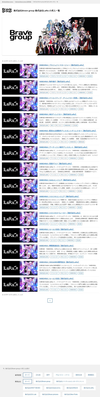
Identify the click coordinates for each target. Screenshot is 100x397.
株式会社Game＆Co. (53, 388)
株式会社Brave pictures (50, 394)
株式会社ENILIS (72, 388)
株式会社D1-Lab (30, 394)
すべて (27, 375)
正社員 (38, 375)
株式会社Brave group (7, 1)
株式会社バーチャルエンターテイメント (70, 381)
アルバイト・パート (63, 375)
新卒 (48, 375)
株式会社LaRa (89, 388)
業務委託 (91, 375)
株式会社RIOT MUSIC (32, 388)
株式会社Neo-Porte (71, 394)
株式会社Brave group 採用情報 (23, 1)
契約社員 (79, 375)
